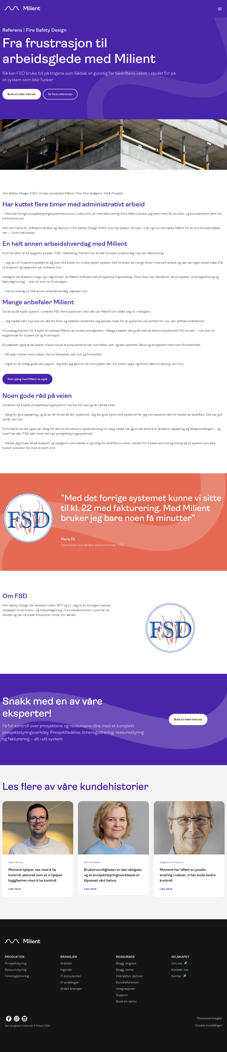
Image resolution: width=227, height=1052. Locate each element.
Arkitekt (66, 963)
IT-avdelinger (69, 982)
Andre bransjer (71, 989)
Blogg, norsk (125, 970)
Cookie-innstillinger (208, 1025)
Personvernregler (209, 1018)
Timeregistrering (17, 976)
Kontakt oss (179, 970)
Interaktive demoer (129, 976)
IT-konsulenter (70, 976)
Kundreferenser (127, 982)
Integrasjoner (125, 989)
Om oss (176, 963)
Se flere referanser (60, 94)
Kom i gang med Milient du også (27, 379)
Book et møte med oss (22, 94)
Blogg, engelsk (126, 963)
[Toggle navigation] (220, 9)
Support (122, 995)
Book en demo (126, 1001)
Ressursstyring (16, 970)
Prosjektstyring (16, 963)
